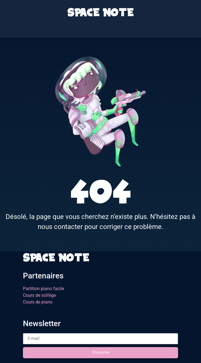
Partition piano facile (43, 288)
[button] (100, 24)
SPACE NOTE (100, 14)
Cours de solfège (39, 295)
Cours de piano (38, 302)
